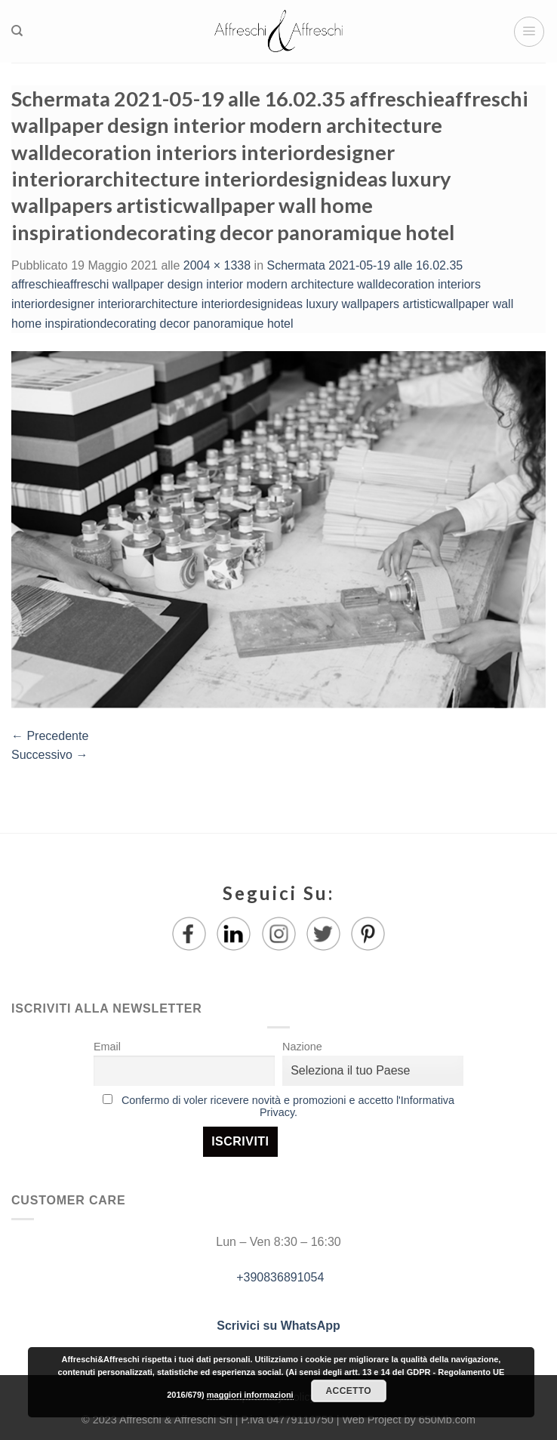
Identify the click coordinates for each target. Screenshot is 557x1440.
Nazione (302, 1047)
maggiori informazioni (250, 1394)
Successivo (49, 754)
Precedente (49, 735)
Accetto (348, 1391)
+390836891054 (279, 1277)
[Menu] (529, 32)
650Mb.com (447, 1420)
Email (107, 1047)
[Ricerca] (17, 31)
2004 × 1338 (217, 265)
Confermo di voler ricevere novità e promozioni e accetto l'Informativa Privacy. (288, 1106)
